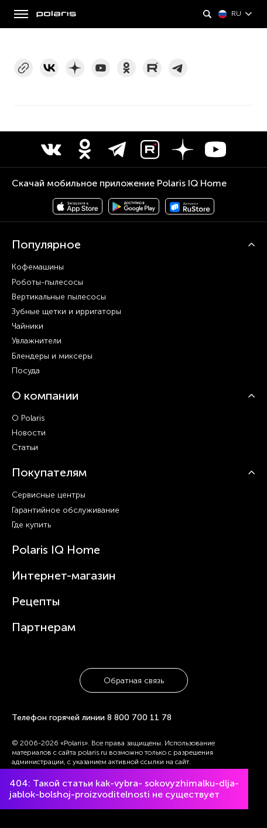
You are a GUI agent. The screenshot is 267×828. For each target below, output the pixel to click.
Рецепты (36, 601)
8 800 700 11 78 (139, 718)
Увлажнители (36, 341)
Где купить (31, 525)
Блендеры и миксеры (52, 356)
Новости (29, 433)
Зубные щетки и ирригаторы (66, 311)
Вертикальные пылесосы (59, 297)
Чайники (27, 326)
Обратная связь (134, 681)
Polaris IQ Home (56, 550)
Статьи (25, 447)
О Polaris (28, 418)
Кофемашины (38, 267)
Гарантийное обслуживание (65, 510)
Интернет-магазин (64, 575)
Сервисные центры (48, 495)
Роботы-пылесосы (47, 282)
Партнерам (44, 627)
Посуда (26, 371)
